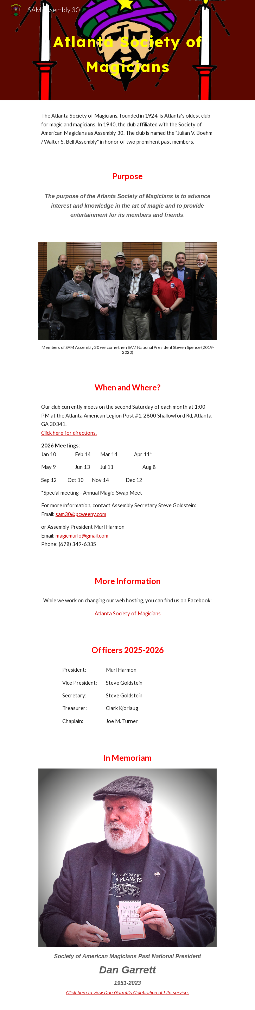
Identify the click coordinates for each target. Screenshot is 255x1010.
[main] (127, 50)
